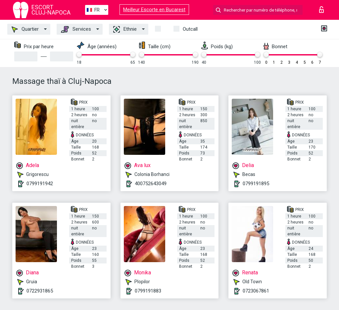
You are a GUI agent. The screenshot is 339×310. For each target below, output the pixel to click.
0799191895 (256, 184)
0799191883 (148, 291)
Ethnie (125, 29)
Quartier (25, 29)
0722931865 (39, 291)
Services (76, 29)
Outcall (190, 29)
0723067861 (256, 291)
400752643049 (151, 184)
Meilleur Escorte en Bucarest (154, 10)
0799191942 (39, 184)
